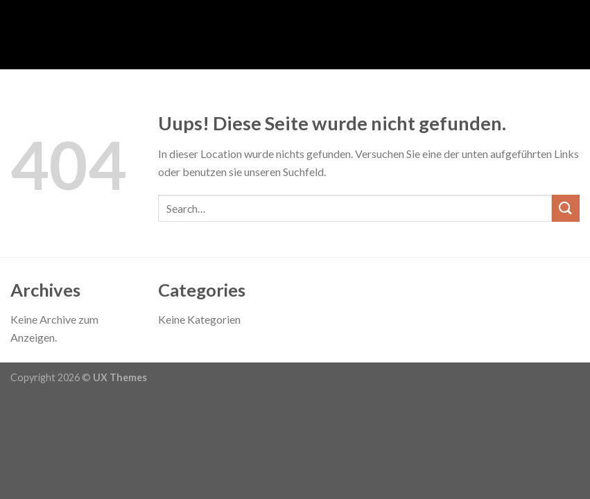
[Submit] (566, 208)
